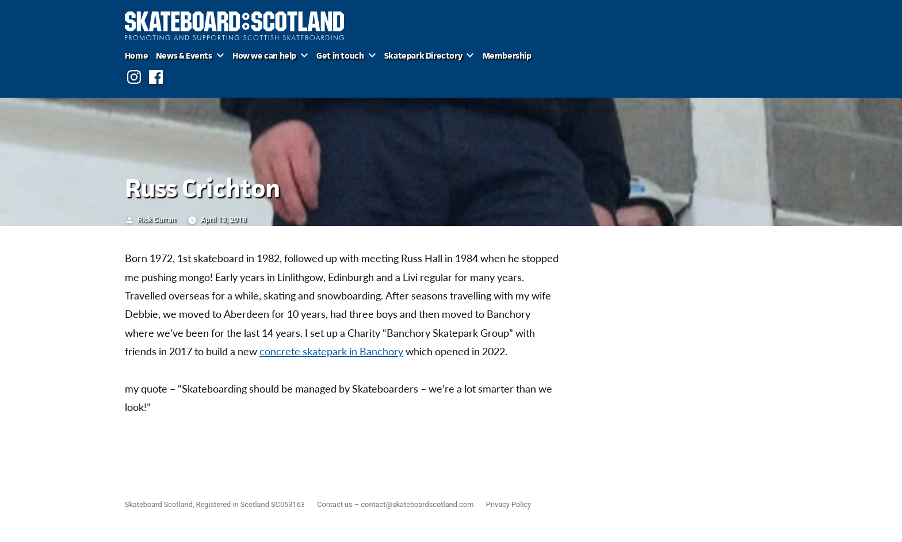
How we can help (264, 55)
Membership (507, 55)
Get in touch (340, 55)
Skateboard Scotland (159, 504)
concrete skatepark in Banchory (331, 352)
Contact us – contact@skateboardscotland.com (395, 504)
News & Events (184, 55)
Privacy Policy (509, 504)
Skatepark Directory (423, 55)
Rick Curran (156, 219)
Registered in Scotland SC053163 (250, 504)
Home (136, 55)
